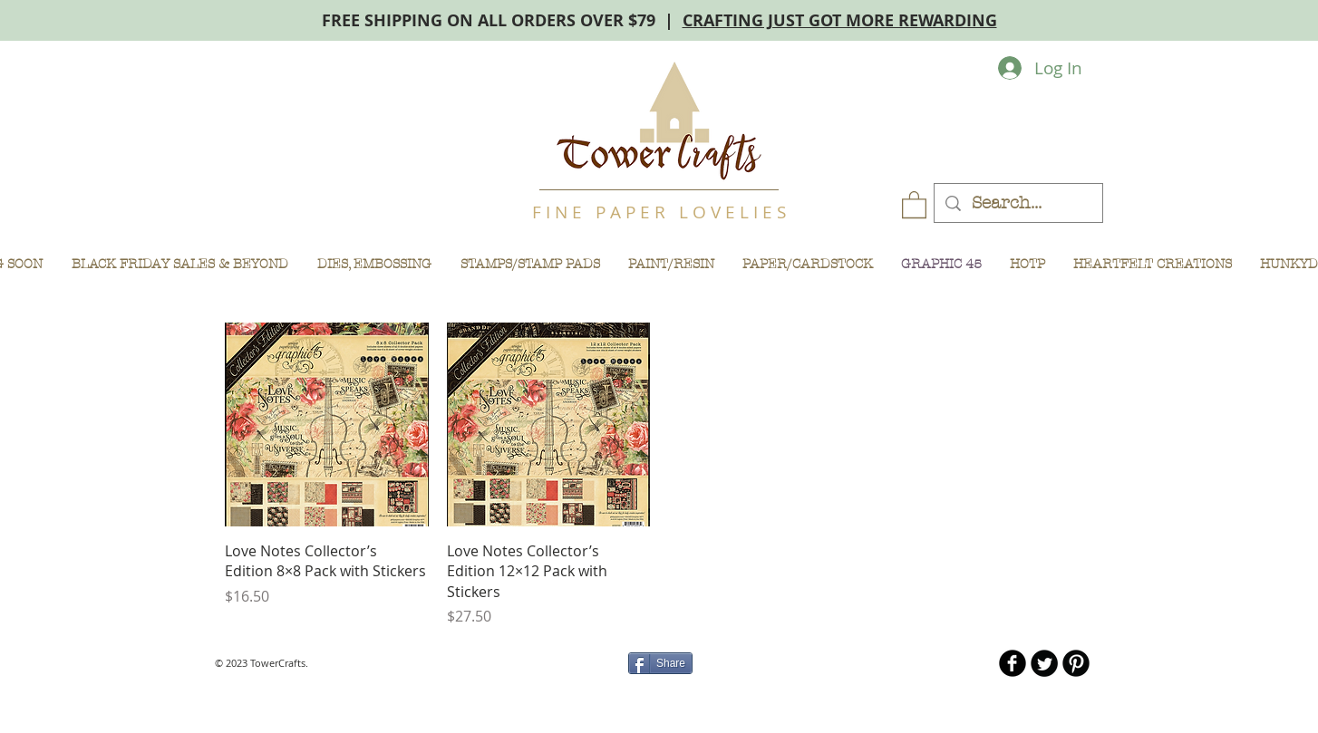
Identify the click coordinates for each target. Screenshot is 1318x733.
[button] (914, 203)
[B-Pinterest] (1076, 663)
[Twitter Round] (1044, 663)
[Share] (660, 663)
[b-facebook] (1012, 663)
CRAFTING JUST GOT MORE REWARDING (840, 20)
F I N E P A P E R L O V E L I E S (659, 212)
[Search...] (1018, 203)
